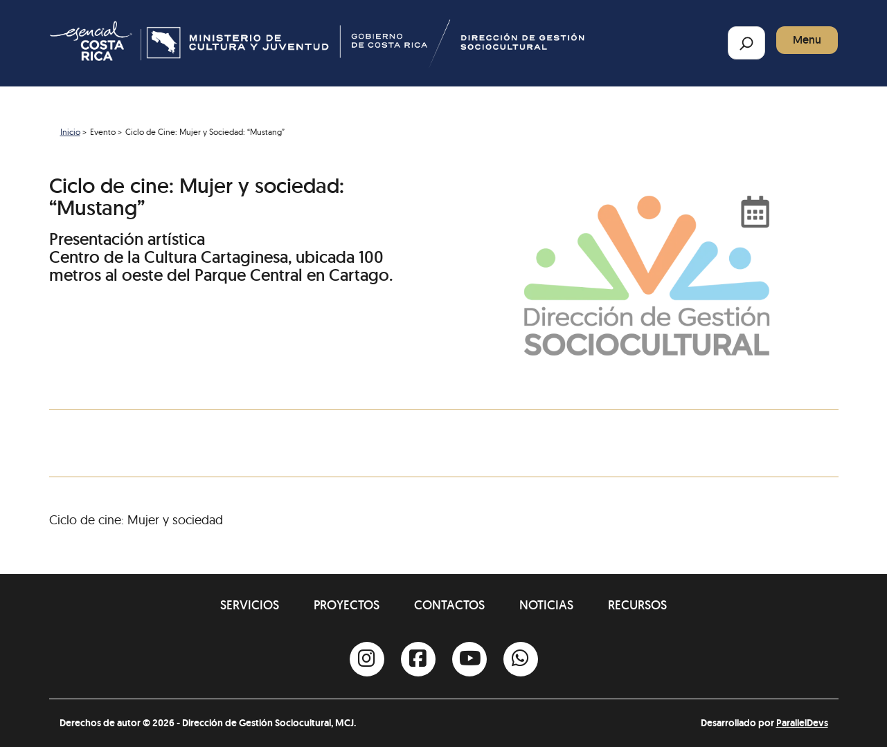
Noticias (546, 605)
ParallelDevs (802, 723)
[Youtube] (469, 659)
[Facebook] (418, 659)
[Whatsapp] (520, 659)
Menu (807, 40)
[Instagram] (367, 659)
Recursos (637, 605)
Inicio (70, 132)
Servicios (249, 605)
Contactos (449, 605)
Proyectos (346, 605)
